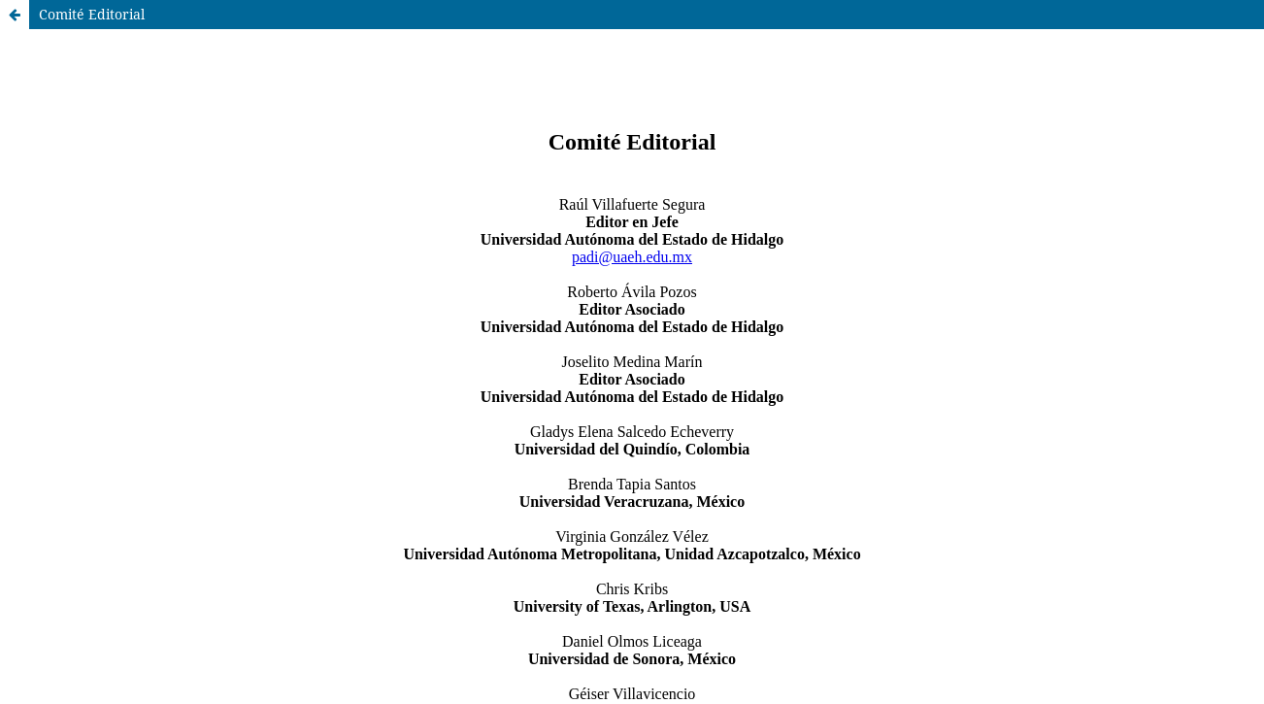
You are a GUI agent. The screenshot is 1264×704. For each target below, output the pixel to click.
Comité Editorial (92, 14)
